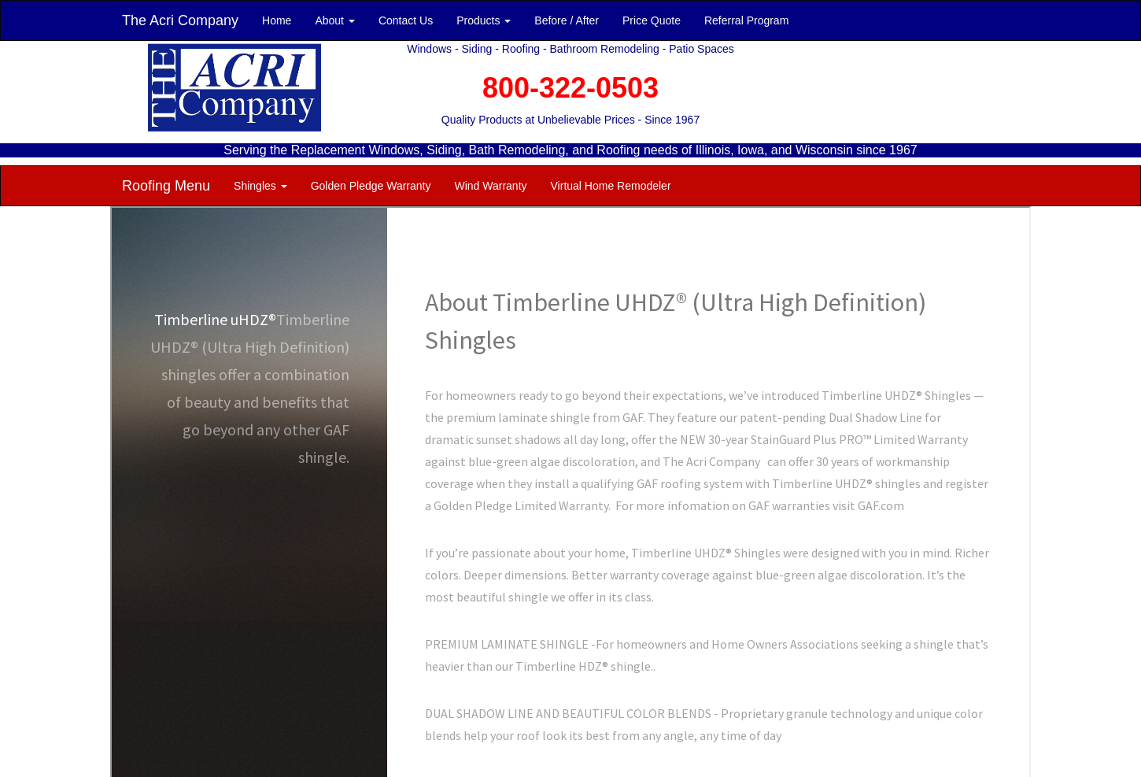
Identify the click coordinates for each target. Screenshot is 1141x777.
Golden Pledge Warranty (371, 185)
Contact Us (405, 20)
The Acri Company (180, 20)
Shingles (260, 185)
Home (276, 20)
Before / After (566, 20)
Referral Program (746, 20)
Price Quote (651, 20)
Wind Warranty (490, 185)
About (334, 20)
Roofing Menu (166, 186)
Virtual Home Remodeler (611, 185)
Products (483, 20)
